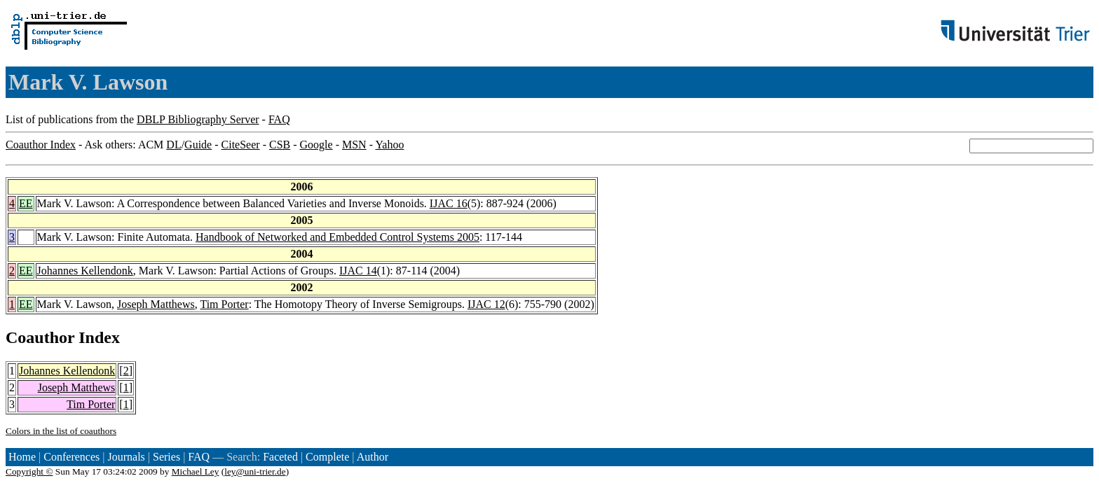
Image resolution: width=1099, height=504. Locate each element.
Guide (198, 144)
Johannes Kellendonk (85, 270)
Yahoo (389, 144)
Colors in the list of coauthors (61, 431)
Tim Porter (224, 304)
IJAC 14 (358, 270)
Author (372, 457)
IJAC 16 (448, 203)
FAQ (279, 119)
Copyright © (29, 471)
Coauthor (40, 337)
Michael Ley (195, 471)
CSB (279, 144)
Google (316, 144)
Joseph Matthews (156, 304)
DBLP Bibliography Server (198, 119)
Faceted (280, 457)
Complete (327, 457)
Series (166, 457)
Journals (125, 457)
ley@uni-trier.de (254, 471)
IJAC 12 (486, 304)
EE (26, 203)
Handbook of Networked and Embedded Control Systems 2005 (337, 237)
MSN (354, 144)
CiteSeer (240, 144)
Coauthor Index (41, 144)
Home (22, 457)
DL (173, 144)
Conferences (71, 457)
